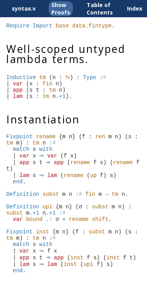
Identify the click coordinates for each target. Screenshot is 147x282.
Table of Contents (100, 8)
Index (134, 8)
